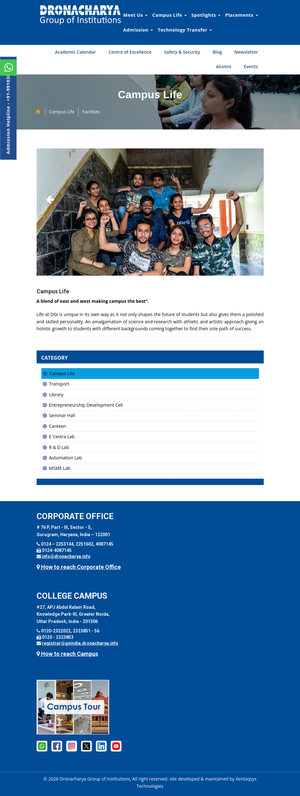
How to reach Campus (67, 653)
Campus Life (169, 15)
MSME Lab (59, 468)
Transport (59, 384)
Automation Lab (65, 458)
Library (56, 395)
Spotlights (206, 15)
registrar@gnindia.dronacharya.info (80, 643)
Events (251, 66)
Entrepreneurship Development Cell (86, 405)
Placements (241, 15)
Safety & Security (182, 52)
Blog (217, 52)
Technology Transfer (185, 30)
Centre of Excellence (130, 52)
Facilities (91, 112)
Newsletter (246, 52)
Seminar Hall (62, 415)
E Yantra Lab (61, 437)
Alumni (223, 66)
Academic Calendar (75, 52)
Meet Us (135, 15)
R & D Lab (59, 447)
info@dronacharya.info (66, 556)
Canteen (57, 426)
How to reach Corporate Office (79, 567)
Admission (138, 30)
